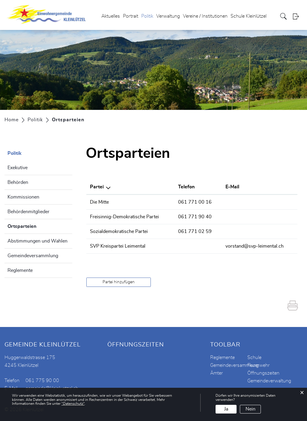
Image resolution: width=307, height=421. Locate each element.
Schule (254, 357)
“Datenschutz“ (73, 403)
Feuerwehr (258, 365)
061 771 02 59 (195, 231)
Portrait (130, 16)
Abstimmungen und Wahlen (37, 241)
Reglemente (20, 270)
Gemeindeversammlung (32, 255)
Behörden (17, 182)
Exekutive (17, 167)
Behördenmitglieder (28, 211)
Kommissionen (23, 197)
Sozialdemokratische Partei (119, 231)
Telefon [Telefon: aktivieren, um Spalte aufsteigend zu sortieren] (186, 186)
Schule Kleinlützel (249, 16)
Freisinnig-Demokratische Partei (124, 216)
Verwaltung (168, 16)
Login (298, 16)
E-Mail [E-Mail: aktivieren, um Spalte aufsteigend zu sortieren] (232, 186)
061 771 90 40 (195, 216)
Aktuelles (110, 16)
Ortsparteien (36, 225)
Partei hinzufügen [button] (119, 282)
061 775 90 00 (42, 380)
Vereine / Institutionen (205, 16)
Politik (147, 16)
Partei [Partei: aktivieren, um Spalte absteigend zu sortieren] (97, 186)
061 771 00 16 (195, 202)
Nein (250, 409)
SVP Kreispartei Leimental (117, 246)
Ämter (216, 373)
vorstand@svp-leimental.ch (254, 246)
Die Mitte (99, 202)
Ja (226, 409)
